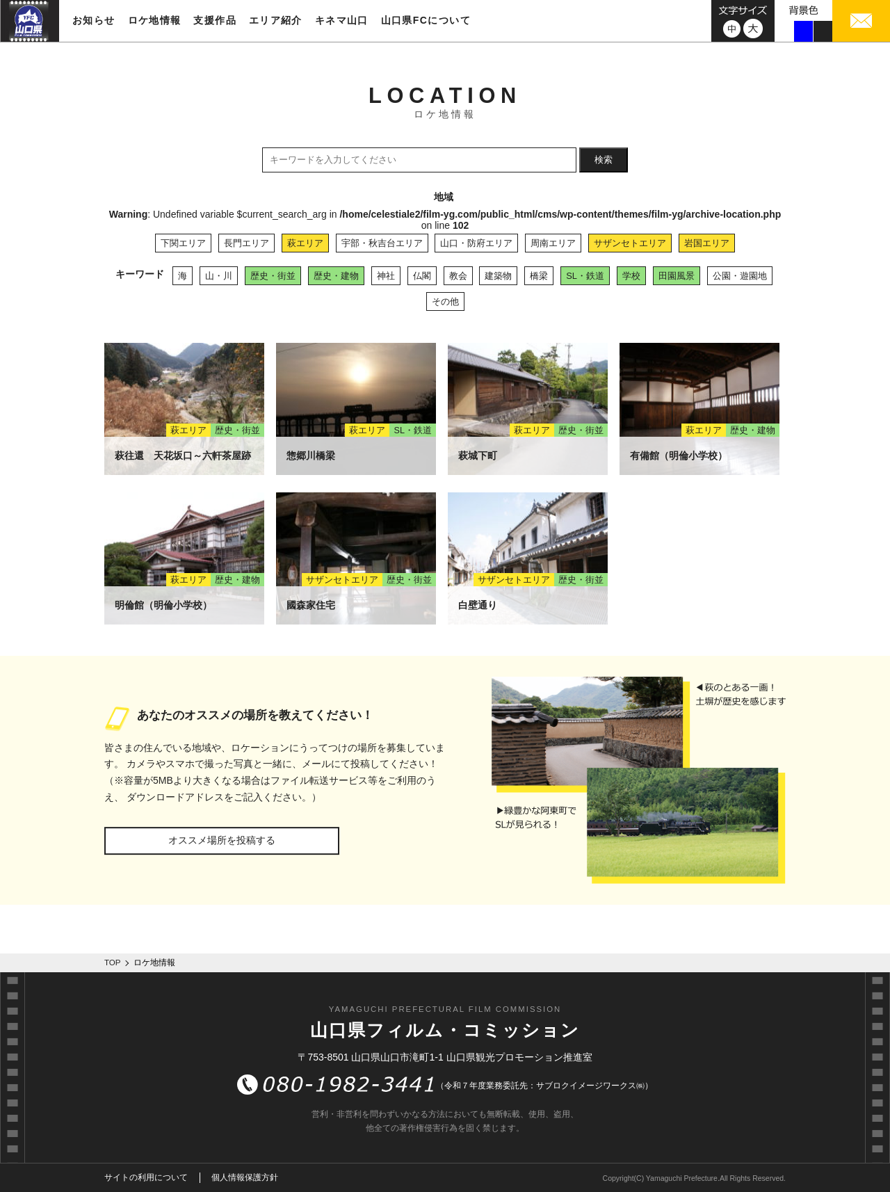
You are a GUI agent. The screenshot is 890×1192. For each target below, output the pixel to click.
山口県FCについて (426, 20)
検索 (603, 159)
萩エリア (305, 243)
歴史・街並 (273, 276)
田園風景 (676, 276)
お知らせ (93, 20)
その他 (445, 301)
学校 (631, 276)
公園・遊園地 (740, 276)
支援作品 (214, 20)
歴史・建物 (336, 276)
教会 (458, 276)
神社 (386, 276)
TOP (112, 962)
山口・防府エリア (476, 243)
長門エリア (246, 243)
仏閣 (422, 276)
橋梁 (539, 276)
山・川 (218, 276)
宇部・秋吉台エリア (382, 243)
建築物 (498, 276)
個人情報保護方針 (244, 1177)
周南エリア (553, 243)
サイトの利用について (146, 1177)
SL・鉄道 (585, 276)
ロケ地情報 (154, 20)
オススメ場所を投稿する (221, 840)
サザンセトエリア (630, 243)
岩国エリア (706, 243)
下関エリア (183, 243)
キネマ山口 (342, 20)
